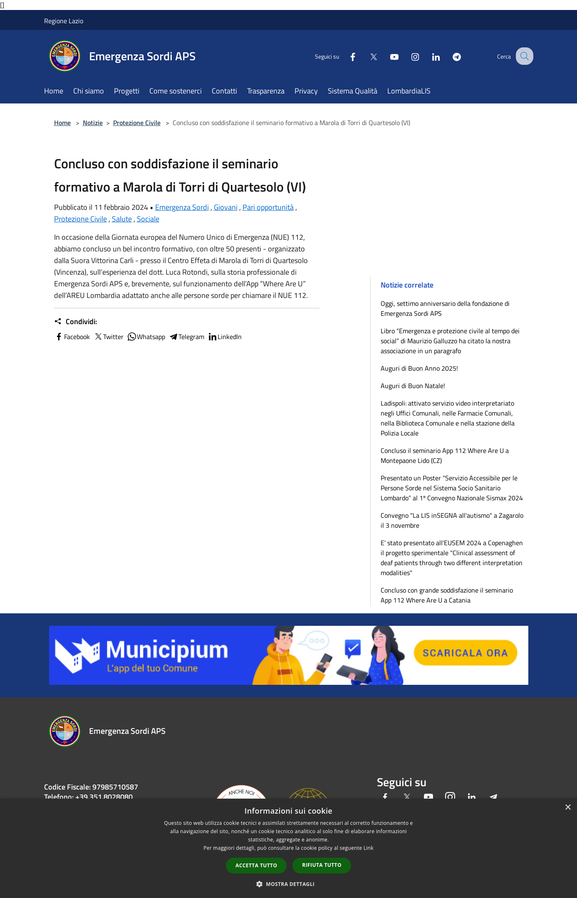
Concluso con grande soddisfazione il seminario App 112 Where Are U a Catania (447, 595)
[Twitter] (366, 56)
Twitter (108, 337)
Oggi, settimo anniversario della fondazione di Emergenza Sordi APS (445, 308)
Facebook (72, 337)
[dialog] (288, 848)
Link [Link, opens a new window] (369, 847)
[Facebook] (345, 56)
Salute (122, 218)
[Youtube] (387, 56)
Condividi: (75, 321)
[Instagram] (407, 56)
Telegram (186, 337)
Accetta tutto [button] (256, 865)
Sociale (148, 218)
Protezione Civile (137, 123)
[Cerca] (523, 56)
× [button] (568, 808)
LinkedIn (225, 337)
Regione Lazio (63, 21)
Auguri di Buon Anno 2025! (419, 368)
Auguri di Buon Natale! (413, 386)
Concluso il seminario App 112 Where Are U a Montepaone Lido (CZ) (445, 455)
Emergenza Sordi (182, 207)
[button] (288, 884)
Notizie (93, 123)
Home (62, 123)
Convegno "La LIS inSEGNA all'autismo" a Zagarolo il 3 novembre (452, 520)
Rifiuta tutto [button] (322, 864)
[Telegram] (449, 56)
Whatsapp (146, 337)
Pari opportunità (268, 207)
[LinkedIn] (428, 56)
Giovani (226, 207)
